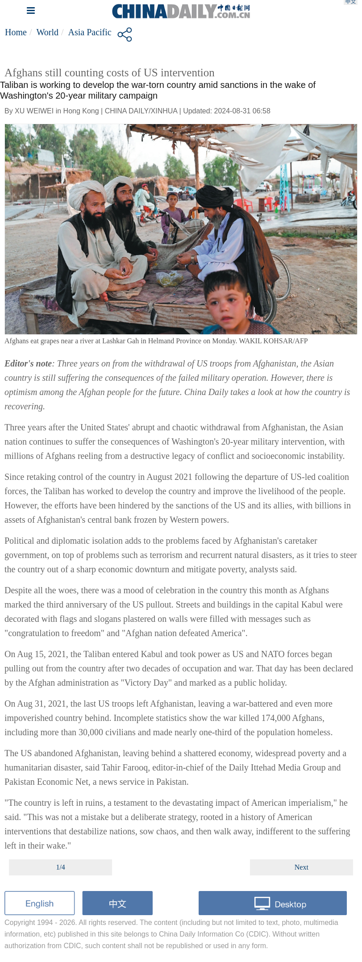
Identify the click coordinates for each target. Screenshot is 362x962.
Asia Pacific (90, 32)
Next (301, 867)
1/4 (60, 867)
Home (16, 32)
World (47, 32)
